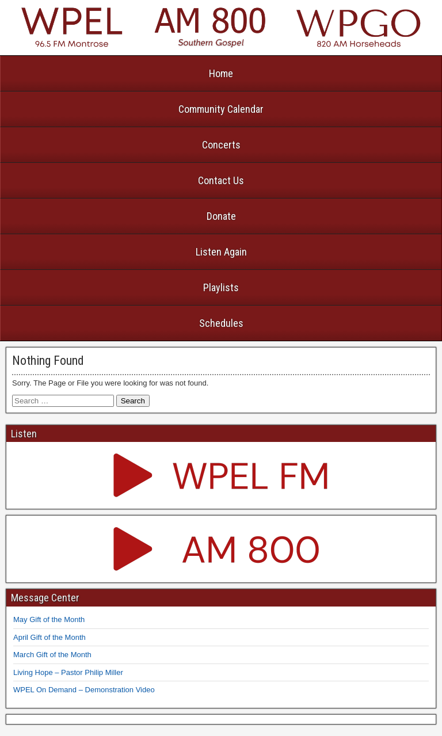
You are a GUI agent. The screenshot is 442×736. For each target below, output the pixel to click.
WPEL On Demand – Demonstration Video (84, 689)
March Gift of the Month (52, 654)
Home (221, 73)
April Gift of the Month (49, 637)
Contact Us (221, 180)
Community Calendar (221, 109)
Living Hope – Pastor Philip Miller (68, 672)
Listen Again (221, 252)
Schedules (221, 323)
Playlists (221, 287)
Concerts (221, 145)
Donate (221, 216)
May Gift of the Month (49, 619)
